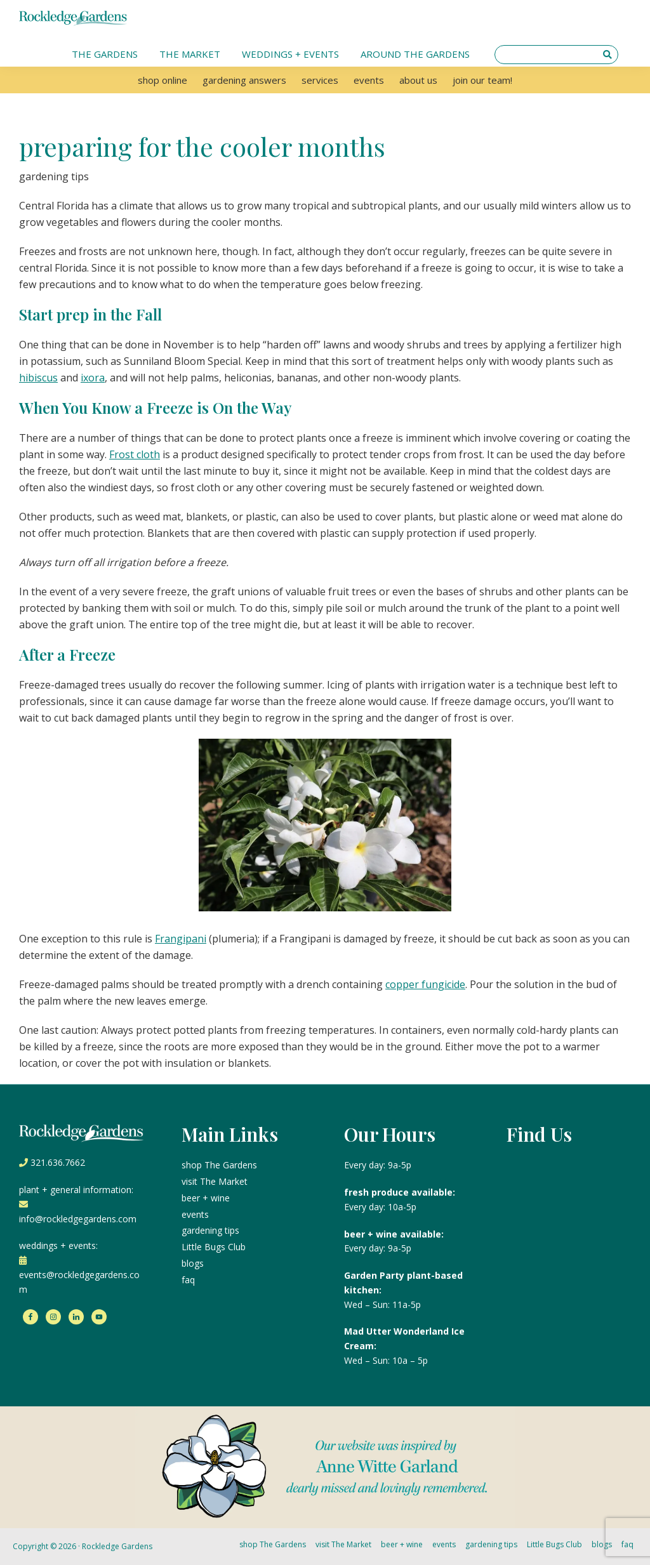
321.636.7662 (57, 1162)
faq (188, 1280)
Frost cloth (134, 454)
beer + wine (206, 1198)
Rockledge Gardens (117, 1546)
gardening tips (210, 1230)
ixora (93, 378)
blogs (193, 1263)
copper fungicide (425, 984)
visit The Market (215, 1181)
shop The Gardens (219, 1165)
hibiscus (38, 378)
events (195, 1214)
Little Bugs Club (214, 1247)
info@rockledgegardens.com (77, 1219)
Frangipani (180, 939)
